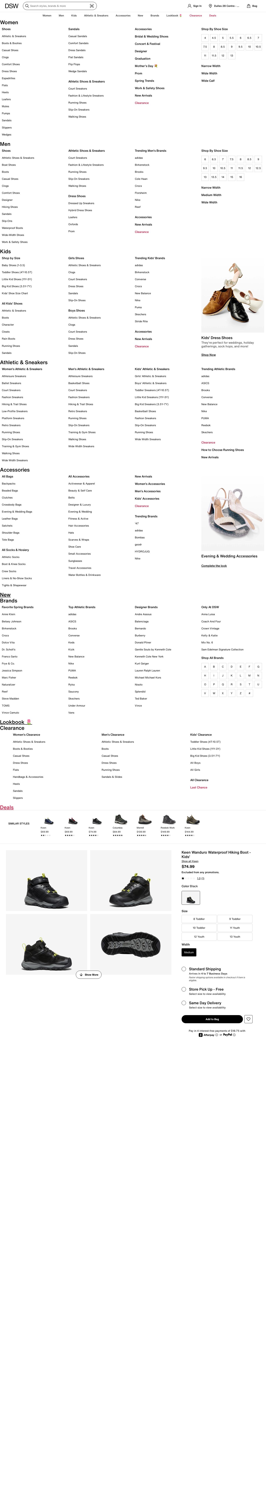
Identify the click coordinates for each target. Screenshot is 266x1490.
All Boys (195, 763)
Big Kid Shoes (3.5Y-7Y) (17, 286)
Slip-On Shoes (77, 300)
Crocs (138, 186)
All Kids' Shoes (12, 303)
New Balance (143, 293)
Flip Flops (74, 64)
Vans (71, 712)
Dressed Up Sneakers (81, 203)
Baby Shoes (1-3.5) (13, 265)
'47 (137, 523)
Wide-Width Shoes (13, 235)
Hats (71, 533)
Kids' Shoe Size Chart (15, 293)
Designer (141, 51)
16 (240, 177)
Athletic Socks (10, 557)
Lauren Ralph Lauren (147, 670)
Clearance (142, 103)
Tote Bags (8, 540)
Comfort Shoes (11, 64)
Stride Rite (141, 321)
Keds (71, 642)
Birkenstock (142, 165)
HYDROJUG (142, 551)
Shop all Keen (190, 861)
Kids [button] (74, 15)
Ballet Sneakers (11, 383)
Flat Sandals (75, 57)
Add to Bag (212, 1019)
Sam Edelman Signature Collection (222, 649)
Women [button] (46, 15)
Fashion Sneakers (12, 397)
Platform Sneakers (13, 418)
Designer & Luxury (79, 504)
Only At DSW (210, 607)
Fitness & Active (78, 518)
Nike (137, 200)
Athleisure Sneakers (14, 376)
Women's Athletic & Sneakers (22, 369)
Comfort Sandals (78, 43)
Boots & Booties (12, 43)
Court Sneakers (77, 88)
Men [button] (61, 15)
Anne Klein (8, 614)
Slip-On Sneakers (78, 109)
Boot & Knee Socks (13, 564)
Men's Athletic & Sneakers (86, 369)
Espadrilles (8, 78)
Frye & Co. (8, 663)
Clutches (7, 497)
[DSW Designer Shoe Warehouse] (11, 5)
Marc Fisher (9, 677)
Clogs (5, 57)
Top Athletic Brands (81, 607)
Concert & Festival (147, 44)
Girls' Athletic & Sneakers (150, 376)
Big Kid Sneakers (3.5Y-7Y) (151, 404)
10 (249, 47)
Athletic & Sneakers (14, 36)
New (140, 15)
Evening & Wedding (80, 511)
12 (222, 55)
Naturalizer (8, 684)
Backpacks (8, 483)
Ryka (71, 684)
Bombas (140, 537)
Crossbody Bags (11, 504)
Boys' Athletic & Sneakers (150, 383)
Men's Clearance (113, 734)
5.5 (232, 38)
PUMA (205, 418)
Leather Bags (10, 518)
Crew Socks (9, 571)
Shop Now (208, 355)
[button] (248, 1019)
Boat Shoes (9, 165)
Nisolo (138, 684)
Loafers (6, 99)
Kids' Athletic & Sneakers (152, 369)
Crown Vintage (210, 628)
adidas (139, 158)
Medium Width (211, 195)
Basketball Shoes (78, 383)
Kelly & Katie (209, 635)
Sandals (6, 120)
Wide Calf (208, 80)
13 (231, 55)
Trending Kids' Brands (150, 258)
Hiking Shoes (10, 207)
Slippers (7, 127)
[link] (49, 827)
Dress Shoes (9, 71)
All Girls (195, 770)
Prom (138, 73)
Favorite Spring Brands (17, 607)
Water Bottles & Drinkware (84, 575)
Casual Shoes (10, 50)
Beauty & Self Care (80, 490)
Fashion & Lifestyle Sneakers (86, 95)
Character (8, 324)
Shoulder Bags (10, 533)
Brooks (139, 172)
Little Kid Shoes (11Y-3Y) (17, 279)
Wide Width (209, 73)
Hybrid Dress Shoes (80, 210)
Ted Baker (141, 698)
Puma (138, 307)
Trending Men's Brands (150, 150)
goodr (138, 544)
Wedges (6, 134)
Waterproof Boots (12, 228)
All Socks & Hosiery (15, 550)
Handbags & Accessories (28, 777)
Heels (5, 92)
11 (205, 55)
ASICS (205, 383)
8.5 (223, 47)
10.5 (258, 47)
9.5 (240, 47)
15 (231, 177)
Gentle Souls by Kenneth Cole (153, 649)
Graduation (142, 58)
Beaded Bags (10, 490)
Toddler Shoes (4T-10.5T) (17, 272)
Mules (5, 106)
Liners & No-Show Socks (17, 578)
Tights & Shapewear (14, 585)
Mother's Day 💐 (146, 66)
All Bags (7, 476)
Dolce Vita (8, 642)
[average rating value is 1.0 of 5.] (191, 878)
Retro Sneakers (11, 425)
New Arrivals (143, 95)
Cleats (6, 332)
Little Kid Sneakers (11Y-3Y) (152, 397)
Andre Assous (143, 614)
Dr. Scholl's (8, 649)
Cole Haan (141, 179)
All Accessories (78, 476)
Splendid (140, 691)
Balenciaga (142, 621)
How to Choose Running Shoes (222, 450)
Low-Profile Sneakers (15, 411)
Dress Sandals (77, 50)
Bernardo (140, 628)
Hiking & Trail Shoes (14, 404)
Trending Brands (146, 516)
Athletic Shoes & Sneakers (86, 81)
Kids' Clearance (201, 734)
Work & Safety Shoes (149, 88)
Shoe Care (74, 547)
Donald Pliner (143, 642)
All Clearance (199, 780)
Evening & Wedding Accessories (229, 556)
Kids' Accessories (147, 498)
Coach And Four (211, 621)
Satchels (7, 525)
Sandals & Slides (112, 777)
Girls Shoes (76, 258)
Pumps (6, 113)
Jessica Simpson (12, 670)
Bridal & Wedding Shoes (151, 36)
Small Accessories (79, 554)
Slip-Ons (7, 221)
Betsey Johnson (11, 621)
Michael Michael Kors (148, 677)
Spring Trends (144, 80)
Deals (212, 15)
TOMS (5, 705)
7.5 (205, 47)
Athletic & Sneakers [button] (96, 15)
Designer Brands (146, 607)
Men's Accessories (148, 491)
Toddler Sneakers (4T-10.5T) (152, 390)
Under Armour (76, 705)
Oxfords (73, 224)
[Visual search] (91, 6)
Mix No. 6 (207, 642)
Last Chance (198, 787)
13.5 (213, 177)
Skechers (140, 314)
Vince (138, 705)
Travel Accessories (79, 568)
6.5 (249, 38)
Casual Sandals (77, 36)
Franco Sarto (9, 656)
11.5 (214, 55)
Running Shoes (77, 102)
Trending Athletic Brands (218, 369)
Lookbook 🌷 (174, 15)
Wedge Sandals (77, 71)
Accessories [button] (123, 15)
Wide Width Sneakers (15, 460)
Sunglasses (75, 561)
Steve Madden (10, 698)
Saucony (73, 691)
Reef (138, 207)
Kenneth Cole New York (149, 656)
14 (222, 177)
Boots (5, 172)
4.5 (214, 38)
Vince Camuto (10, 712)
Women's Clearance (26, 734)
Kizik (71, 649)
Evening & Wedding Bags (17, 511)
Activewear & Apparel (81, 483)
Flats (5, 85)
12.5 (258, 168)
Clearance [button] (196, 15)
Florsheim (141, 193)
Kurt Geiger (142, 663)
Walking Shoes (77, 116)
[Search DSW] (60, 6)
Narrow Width (210, 66)
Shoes (6, 29)
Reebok (206, 425)
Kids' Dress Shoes (216, 337)
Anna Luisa (208, 614)
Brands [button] (155, 15)
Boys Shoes (76, 310)
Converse (140, 279)
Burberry (140, 635)
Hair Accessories (78, 525)
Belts (71, 497)
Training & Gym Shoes (15, 446)
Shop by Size (11, 258)
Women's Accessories (150, 484)
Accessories (143, 29)
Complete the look (214, 565)
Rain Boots (8, 339)
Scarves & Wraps (78, 540)
